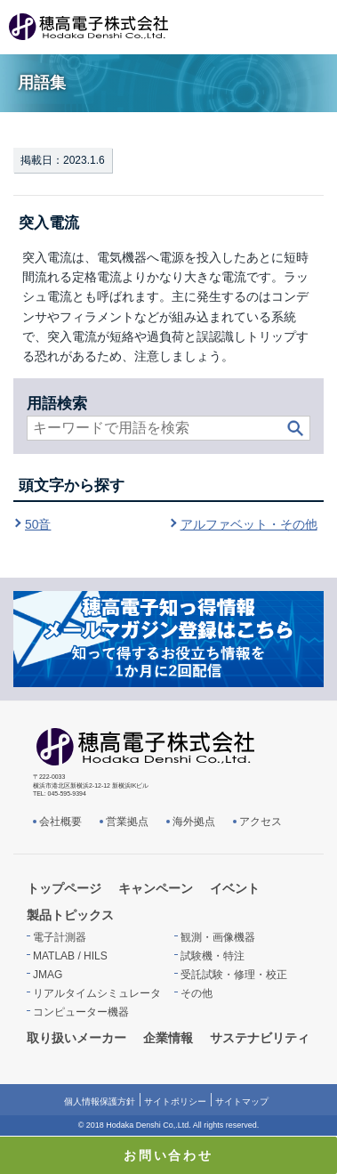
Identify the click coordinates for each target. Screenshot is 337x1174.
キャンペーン (155, 888)
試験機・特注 (213, 956)
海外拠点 (194, 821)
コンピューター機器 (81, 1012)
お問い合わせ (168, 1155)
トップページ (64, 888)
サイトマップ (242, 1101)
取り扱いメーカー (76, 1038)
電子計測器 (59, 937)
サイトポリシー (175, 1101)
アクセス (260, 821)
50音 (38, 524)
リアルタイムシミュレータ (97, 993)
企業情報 (168, 1038)
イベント (235, 888)
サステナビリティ (259, 1038)
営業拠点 (127, 821)
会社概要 (60, 821)
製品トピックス (70, 915)
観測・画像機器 (218, 937)
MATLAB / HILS (70, 956)
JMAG (47, 974)
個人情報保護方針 (99, 1101)
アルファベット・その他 (249, 524)
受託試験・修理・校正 (234, 974)
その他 (197, 993)
